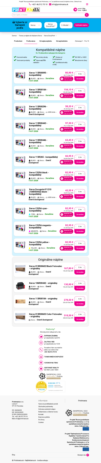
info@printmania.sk (21, 418)
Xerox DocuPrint (49, 36)
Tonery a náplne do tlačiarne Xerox (30, 36)
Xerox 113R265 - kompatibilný (43, 157)
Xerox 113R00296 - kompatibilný (38, 107)
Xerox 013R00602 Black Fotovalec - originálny (45, 267)
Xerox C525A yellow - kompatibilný (39, 243)
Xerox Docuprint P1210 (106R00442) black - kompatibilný (40, 191)
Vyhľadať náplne (81, 25)
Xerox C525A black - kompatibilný (39, 173)
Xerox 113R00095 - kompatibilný (38, 73)
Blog (13, 455)
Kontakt (41, 414)
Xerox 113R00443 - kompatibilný (38, 124)
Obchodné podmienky (45, 406)
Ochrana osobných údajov (47, 409)
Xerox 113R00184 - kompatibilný (38, 90)
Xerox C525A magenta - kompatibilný (40, 226)
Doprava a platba (44, 417)
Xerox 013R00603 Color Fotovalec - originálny (45, 315)
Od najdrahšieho (62, 41)
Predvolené (18, 41)
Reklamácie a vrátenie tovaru (48, 412)
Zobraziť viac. (78, 1)
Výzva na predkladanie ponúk (48, 404)
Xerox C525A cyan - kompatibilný (38, 209)
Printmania (82, 401)
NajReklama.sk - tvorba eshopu (36, 460)
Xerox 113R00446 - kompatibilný (38, 141)
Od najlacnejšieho (45, 41)
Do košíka (80, 79)
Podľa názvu (30, 41)
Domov (14, 36)
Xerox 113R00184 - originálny (43, 298)
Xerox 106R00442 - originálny (43, 283)
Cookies (41, 422)
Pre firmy (41, 420)
